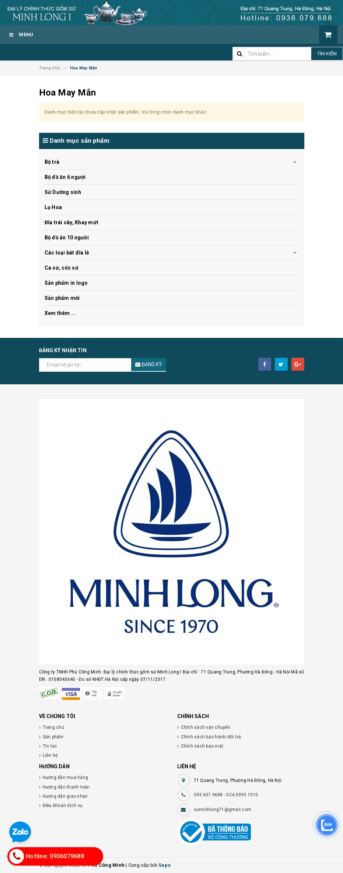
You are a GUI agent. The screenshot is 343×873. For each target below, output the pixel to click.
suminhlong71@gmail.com (223, 809)
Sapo (164, 865)
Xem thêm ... (60, 313)
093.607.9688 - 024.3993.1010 (226, 794)
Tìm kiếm (327, 53)
